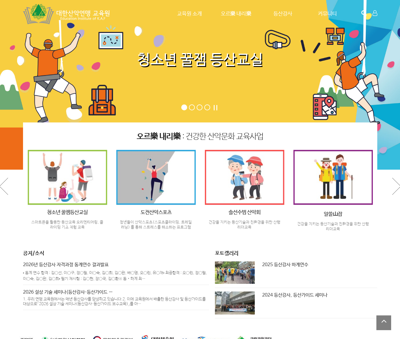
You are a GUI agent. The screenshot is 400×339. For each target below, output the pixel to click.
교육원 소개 (189, 14)
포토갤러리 (227, 253)
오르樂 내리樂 (236, 14)
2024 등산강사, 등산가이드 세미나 (294, 295)
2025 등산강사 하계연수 (285, 265)
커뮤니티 (327, 14)
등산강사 (282, 14)
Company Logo (67, 14)
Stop (215, 108)
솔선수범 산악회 (244, 212)
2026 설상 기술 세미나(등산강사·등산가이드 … (68, 292)
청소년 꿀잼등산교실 (67, 212)
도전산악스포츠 (156, 212)
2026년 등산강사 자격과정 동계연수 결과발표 (66, 265)
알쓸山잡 (333, 214)
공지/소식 (33, 253)
